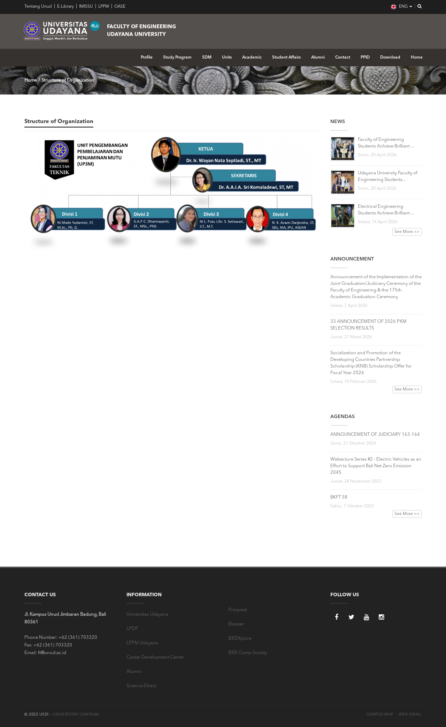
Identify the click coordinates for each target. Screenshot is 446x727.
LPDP (132, 629)
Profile (147, 57)
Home (417, 57)
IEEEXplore (239, 638)
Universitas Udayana (147, 614)
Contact (342, 57)
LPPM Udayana (142, 643)
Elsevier (236, 624)
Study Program (177, 57)
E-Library (65, 7)
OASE (119, 7)
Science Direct (141, 686)
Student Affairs (286, 57)
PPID (365, 57)
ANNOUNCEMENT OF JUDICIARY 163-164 (375, 434)
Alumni (318, 57)
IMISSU (85, 7)
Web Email (410, 715)
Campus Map (379, 715)
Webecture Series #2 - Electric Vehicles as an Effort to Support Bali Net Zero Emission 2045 (375, 466)
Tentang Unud (38, 7)
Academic (252, 57)
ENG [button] (401, 6)
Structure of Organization (67, 80)
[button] (417, 6)
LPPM (103, 7)
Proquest (237, 610)
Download (390, 57)
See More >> (407, 232)
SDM (207, 57)
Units (227, 57)
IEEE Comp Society (247, 653)
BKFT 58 (338, 497)
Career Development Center (155, 657)
